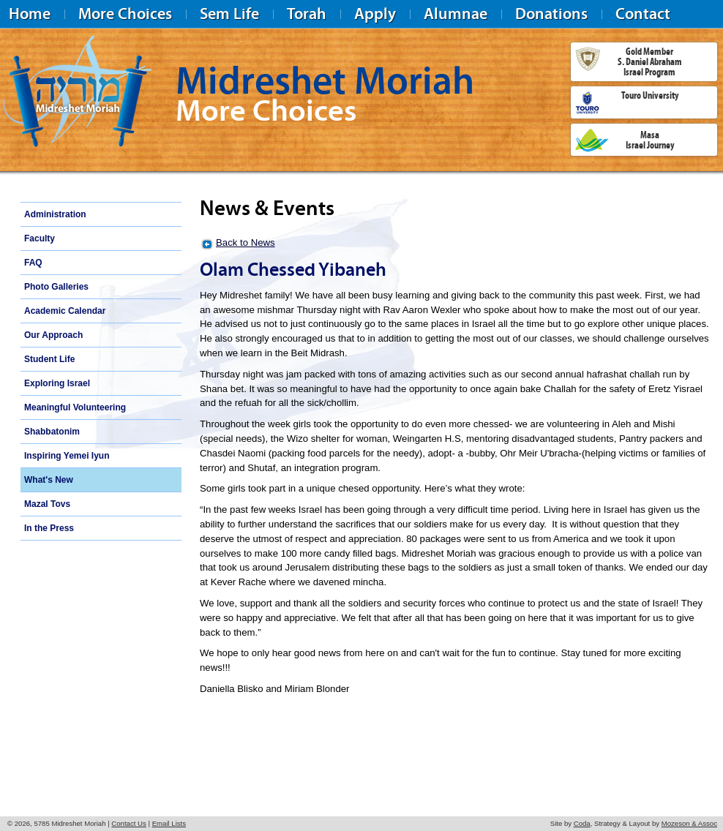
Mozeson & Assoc (689, 823)
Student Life (49, 359)
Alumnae (455, 13)
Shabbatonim (52, 431)
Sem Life (229, 13)
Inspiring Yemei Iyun (66, 456)
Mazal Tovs (47, 504)
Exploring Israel (57, 383)
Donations (551, 13)
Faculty (39, 238)
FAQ (33, 262)
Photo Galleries (56, 287)
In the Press (49, 528)
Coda (582, 823)
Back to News (245, 242)
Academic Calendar (64, 311)
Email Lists (169, 823)
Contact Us (128, 823)
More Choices (125, 13)
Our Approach (53, 335)
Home (29, 13)
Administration (55, 214)
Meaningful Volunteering (75, 407)
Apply (375, 13)
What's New (48, 480)
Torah (306, 13)
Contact (642, 13)
